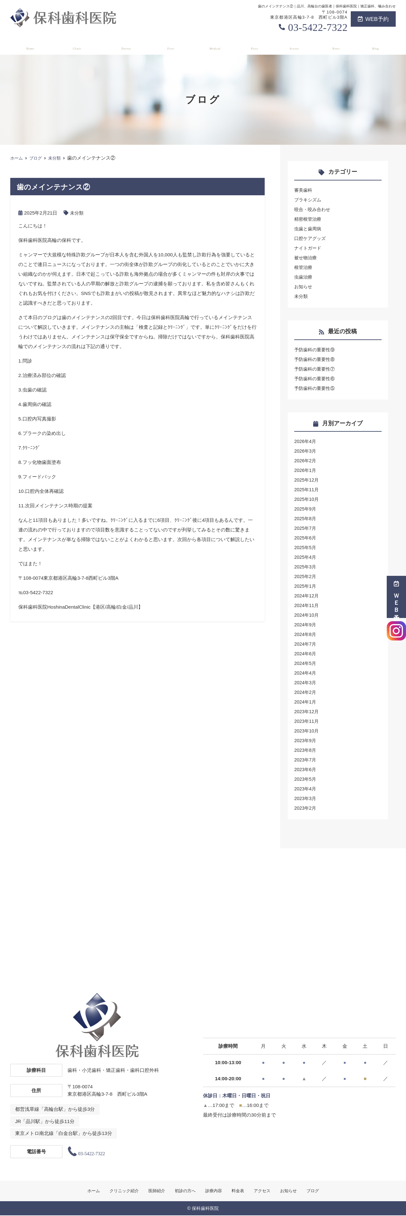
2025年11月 (307, 489)
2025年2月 (305, 576)
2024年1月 (305, 702)
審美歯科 (303, 190)
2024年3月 (305, 682)
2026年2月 (305, 460)
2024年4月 (305, 673)
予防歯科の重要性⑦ (316, 369)
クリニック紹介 (76, 45)
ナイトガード (308, 248)
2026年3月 (305, 451)
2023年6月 (305, 769)
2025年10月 (307, 499)
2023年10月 (307, 730)
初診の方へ (172, 45)
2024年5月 (305, 663)
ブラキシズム (308, 199)
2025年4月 (305, 557)
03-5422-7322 (318, 27)
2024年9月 (305, 624)
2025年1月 (305, 586)
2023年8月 (305, 750)
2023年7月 (305, 759)
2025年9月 (305, 508)
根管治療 (303, 267)
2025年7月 (305, 528)
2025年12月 (307, 480)
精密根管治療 (308, 219)
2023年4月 (305, 788)
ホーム (28, 45)
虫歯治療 (303, 277)
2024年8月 (305, 634)
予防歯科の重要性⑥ (316, 378)
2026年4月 (305, 441)
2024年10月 (307, 615)
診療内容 (217, 45)
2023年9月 (305, 740)
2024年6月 (305, 653)
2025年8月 (305, 518)
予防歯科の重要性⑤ (316, 388)
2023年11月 (307, 721)
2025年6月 (305, 537)
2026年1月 (305, 470)
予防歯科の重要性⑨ (316, 349)
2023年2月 (305, 808)
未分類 (77, 213)
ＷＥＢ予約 (396, 597)
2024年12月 (307, 595)
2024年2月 (305, 692)
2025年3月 (305, 566)
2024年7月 (305, 644)
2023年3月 (305, 798)
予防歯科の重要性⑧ (316, 359)
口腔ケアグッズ (311, 238)
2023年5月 (305, 779)
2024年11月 (307, 605)
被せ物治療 (306, 257)
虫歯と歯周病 (308, 228)
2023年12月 (307, 711)
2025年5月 (305, 547)
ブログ (377, 45)
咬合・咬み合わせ (313, 209)
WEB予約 (373, 19)
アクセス (296, 45)
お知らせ (338, 45)
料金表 (256, 45)
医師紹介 (127, 45)
